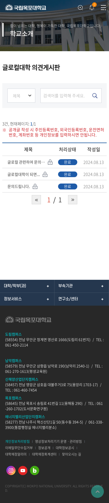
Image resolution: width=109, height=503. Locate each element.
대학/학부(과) (15, 286)
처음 (36, 199)
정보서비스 (13, 299)
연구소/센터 (68, 299)
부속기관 (65, 286)
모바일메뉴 (103, 7)
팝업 (91, 6)
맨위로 (97, 491)
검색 (80, 7)
